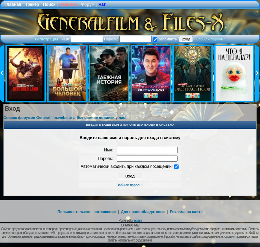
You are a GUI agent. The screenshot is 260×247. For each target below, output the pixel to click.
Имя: (82, 39)
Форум (87, 4)
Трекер (32, 4)
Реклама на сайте (186, 212)
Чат (102, 4)
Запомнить (165, 39)
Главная (12, 4)
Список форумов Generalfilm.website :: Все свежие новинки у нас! (65, 117)
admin (137, 220)
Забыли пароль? (210, 39)
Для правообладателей (143, 212)
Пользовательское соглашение (86, 212)
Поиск (49, 4)
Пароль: (127, 39)
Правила (68, 4)
